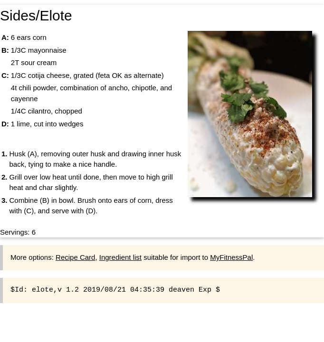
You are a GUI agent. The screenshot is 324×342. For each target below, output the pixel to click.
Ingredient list (120, 257)
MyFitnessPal (231, 257)
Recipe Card (75, 257)
